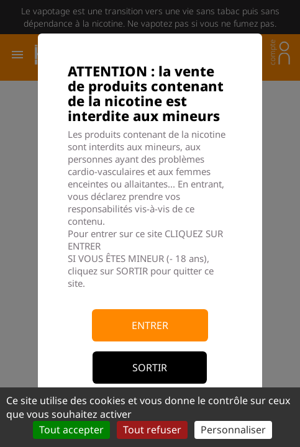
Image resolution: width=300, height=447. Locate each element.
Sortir (149, 367)
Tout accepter (71, 429)
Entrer (150, 325)
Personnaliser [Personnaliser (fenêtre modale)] (233, 429)
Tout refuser (152, 429)
